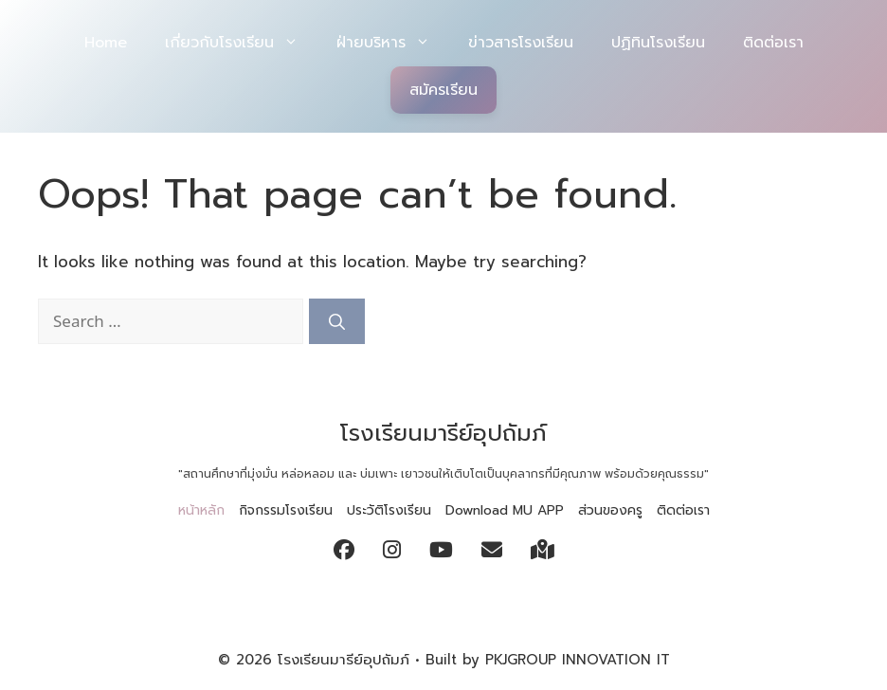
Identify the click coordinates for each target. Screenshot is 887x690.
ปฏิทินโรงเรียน (658, 42)
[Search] (337, 321)
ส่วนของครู (610, 510)
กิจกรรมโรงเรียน (286, 510)
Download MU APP (504, 510)
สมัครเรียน (443, 90)
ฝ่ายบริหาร (392, 42)
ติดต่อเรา (773, 42)
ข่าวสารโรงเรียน (520, 42)
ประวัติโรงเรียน (389, 510)
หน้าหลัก (201, 510)
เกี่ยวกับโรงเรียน (241, 42)
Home (105, 42)
